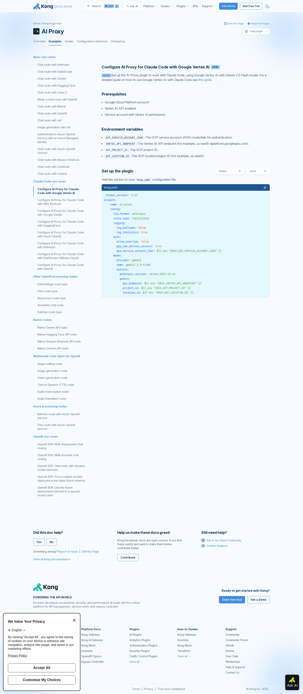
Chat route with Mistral (51, 106)
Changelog (118, 41)
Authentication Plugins (143, 645)
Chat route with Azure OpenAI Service (56, 150)
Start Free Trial (251, 6)
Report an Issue (68, 551)
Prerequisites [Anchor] (114, 94)
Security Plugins (139, 650)
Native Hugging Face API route (57, 334)
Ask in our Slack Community (221, 540)
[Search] (103, 6)
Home (36, 23)
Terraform (183, 650)
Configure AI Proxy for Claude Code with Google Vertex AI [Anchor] (161, 67)
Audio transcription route (53, 391)
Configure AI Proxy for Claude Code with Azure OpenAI (60, 234)
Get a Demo (228, 6)
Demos (230, 650)
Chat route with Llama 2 (52, 92)
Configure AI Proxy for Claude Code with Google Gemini (60, 212)
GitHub (230, 645)
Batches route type (49, 312)
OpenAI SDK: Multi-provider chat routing (58, 457)
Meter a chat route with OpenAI (57, 99)
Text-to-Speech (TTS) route (55, 384)
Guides (69, 41)
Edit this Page (90, 551)
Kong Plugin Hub (52, 23)
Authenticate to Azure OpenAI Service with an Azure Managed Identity (57, 138)
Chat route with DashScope (54, 71)
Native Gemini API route (52, 327)
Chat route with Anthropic (53, 64)
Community (232, 634)
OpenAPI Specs (91, 656)
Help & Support (235, 667)
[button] (265, 187)
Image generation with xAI (53, 127)
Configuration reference (92, 41)
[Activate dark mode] (267, 6)
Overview (39, 41)
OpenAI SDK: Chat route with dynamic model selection (61, 467)
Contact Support (214, 546)
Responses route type (51, 298)
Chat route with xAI (49, 120)
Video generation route (52, 377)
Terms (136, 689)
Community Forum (237, 640)
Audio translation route (51, 398)
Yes (39, 542)
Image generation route (52, 370)
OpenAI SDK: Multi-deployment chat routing (60, 446)
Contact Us (232, 672)
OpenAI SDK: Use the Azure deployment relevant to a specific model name (58, 491)
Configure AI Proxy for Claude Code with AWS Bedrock (60, 201)
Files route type (47, 291)
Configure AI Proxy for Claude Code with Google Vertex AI (58, 191)
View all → (136, 661)
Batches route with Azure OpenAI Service (58, 416)
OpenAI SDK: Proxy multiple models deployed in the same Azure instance (61, 478)
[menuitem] (150, 6)
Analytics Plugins (140, 640)
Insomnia (86, 650)
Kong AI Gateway (92, 640)
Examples (55, 41)
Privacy (148, 689)
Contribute (128, 557)
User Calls (232, 656)
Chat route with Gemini (51, 78)
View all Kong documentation (51, 559)
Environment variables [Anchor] (122, 129)
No (52, 542)
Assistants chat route (50, 305)
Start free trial (232, 599)
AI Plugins (135, 634)
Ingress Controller (92, 661)
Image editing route (49, 363)
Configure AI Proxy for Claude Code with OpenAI (60, 266)
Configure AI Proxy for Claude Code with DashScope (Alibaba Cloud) (60, 256)
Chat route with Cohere (52, 173)
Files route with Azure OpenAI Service (56, 426)
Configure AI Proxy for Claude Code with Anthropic (60, 245)
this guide (205, 80)
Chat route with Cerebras (53, 166)
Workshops (233, 661)
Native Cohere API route (52, 348)
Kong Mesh (88, 645)
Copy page (253, 31)
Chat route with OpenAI (52, 113)
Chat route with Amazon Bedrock (58, 159)
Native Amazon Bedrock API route (59, 341)
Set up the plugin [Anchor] (117, 171)
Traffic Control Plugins (143, 656)
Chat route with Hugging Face (56, 85)
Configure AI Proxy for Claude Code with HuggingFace (60, 223)
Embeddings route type (52, 284)
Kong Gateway (90, 634)
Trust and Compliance (171, 689)
